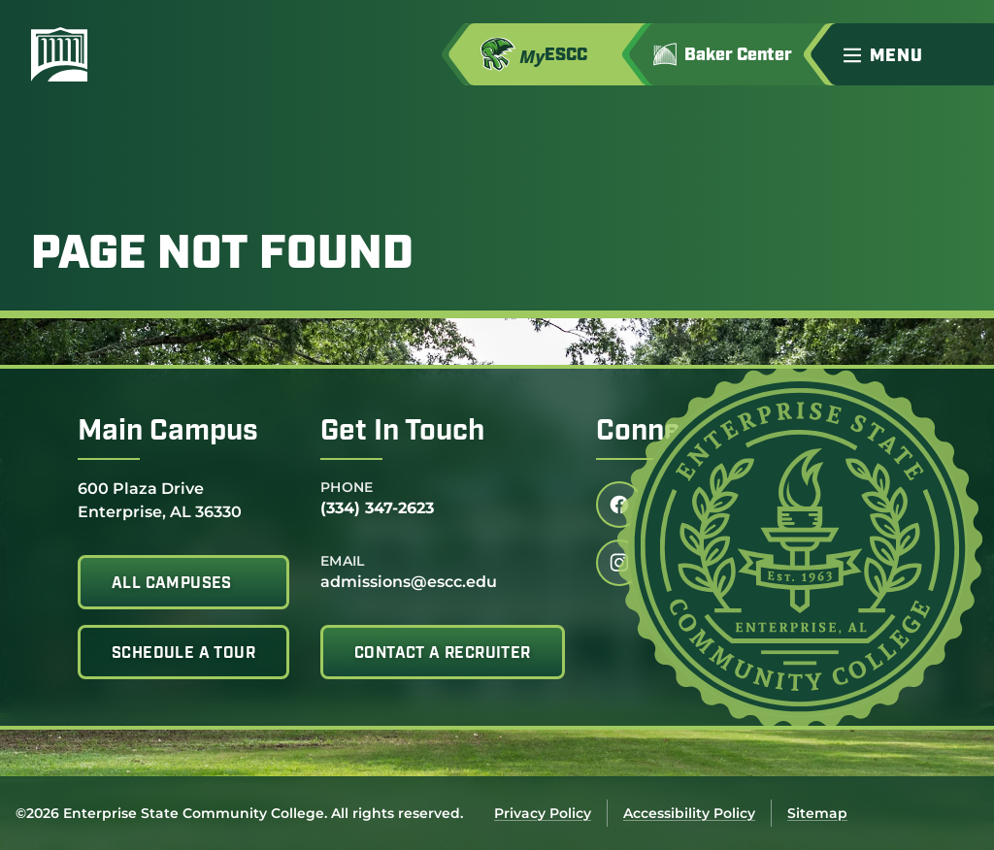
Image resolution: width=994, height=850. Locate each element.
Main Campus (168, 432)
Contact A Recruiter (442, 654)
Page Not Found (222, 256)
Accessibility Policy (689, 813)
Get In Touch (402, 432)
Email (342, 561)
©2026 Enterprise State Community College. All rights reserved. (239, 813)
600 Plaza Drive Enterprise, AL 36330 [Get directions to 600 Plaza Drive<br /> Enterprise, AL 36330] (160, 499)
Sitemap (817, 813)
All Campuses (172, 584)
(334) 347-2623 (377, 508)
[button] (910, 54)
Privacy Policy (542, 813)
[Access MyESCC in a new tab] (555, 54)
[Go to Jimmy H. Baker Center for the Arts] (736, 54)
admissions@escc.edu (408, 581)
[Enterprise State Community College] (152, 54)
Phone (347, 487)
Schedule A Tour (183, 654)
